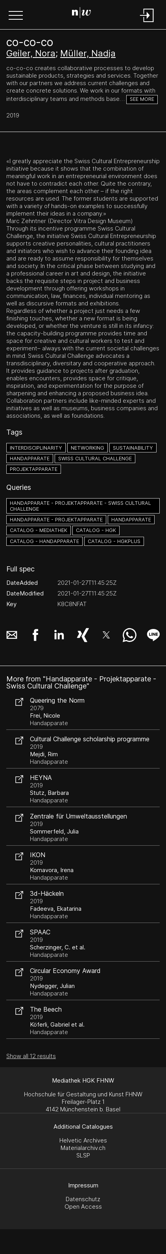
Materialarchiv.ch (83, 1148)
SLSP (83, 1155)
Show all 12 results (31, 1056)
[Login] (147, 22)
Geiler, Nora (30, 53)
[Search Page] (81, 14)
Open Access (83, 1206)
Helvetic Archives (83, 1140)
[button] (15, 16)
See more (142, 99)
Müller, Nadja (88, 53)
